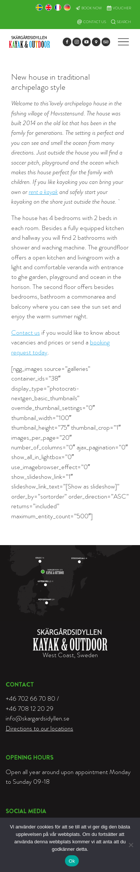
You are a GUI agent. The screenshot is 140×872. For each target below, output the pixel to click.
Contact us (25, 332)
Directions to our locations (39, 728)
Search (124, 22)
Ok (72, 861)
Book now (91, 8)
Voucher (122, 8)
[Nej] (130, 845)
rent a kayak (43, 192)
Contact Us (94, 22)
